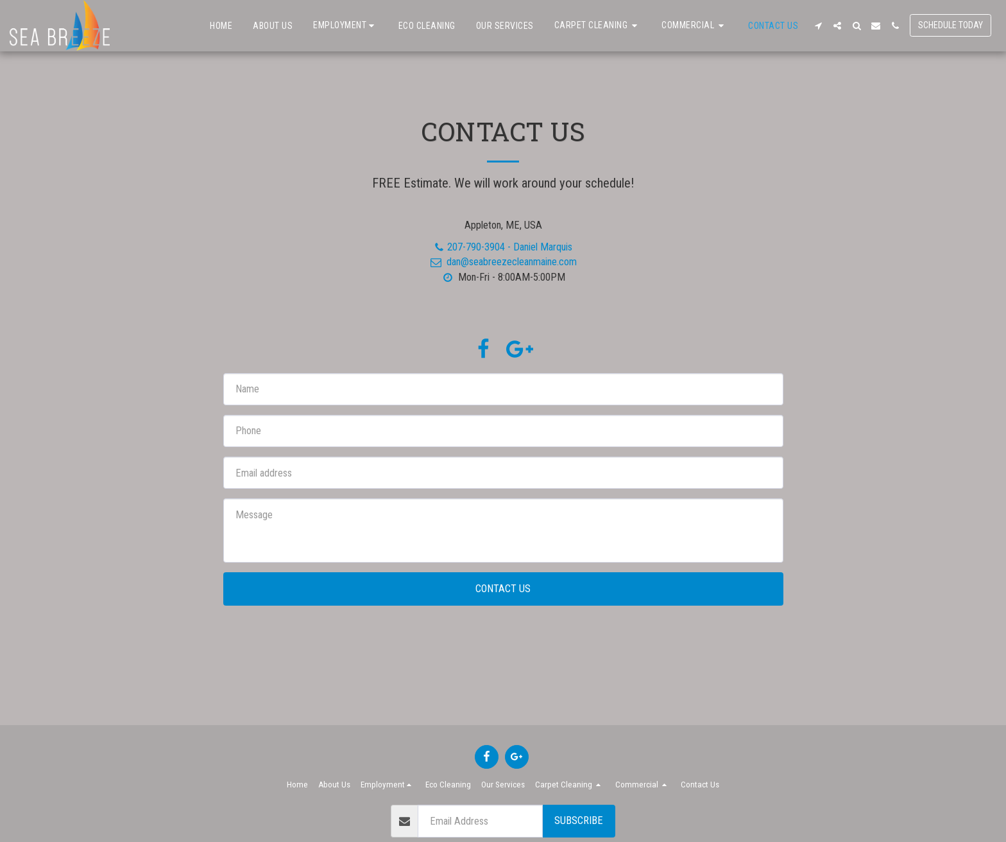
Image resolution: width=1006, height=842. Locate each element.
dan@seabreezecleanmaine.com (502, 262)
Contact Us (503, 589)
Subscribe (578, 820)
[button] (345, 25)
